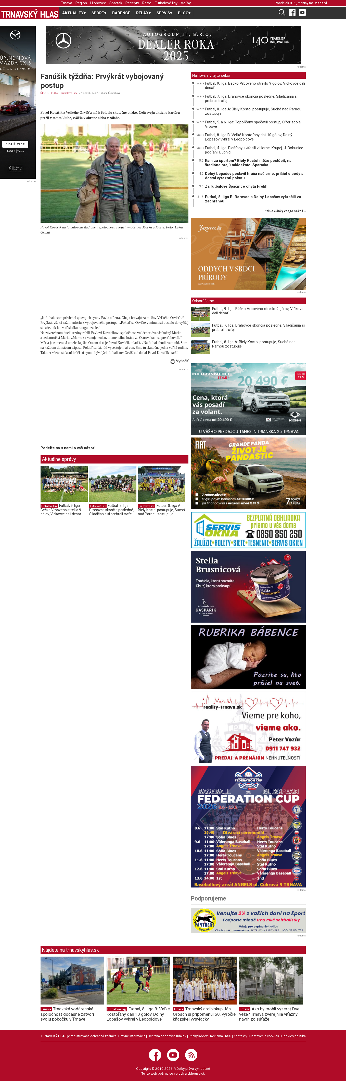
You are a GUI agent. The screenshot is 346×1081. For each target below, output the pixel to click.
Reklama (216, 1036)
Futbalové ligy (166, 3)
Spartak (115, 3)
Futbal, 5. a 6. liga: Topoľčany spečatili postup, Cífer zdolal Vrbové (253, 124)
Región (81, 3)
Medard (320, 3)
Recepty (132, 3)
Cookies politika (293, 1036)
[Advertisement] (114, 277)
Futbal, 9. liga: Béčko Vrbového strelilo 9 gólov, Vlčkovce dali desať (61, 510)
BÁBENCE (121, 13)
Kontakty (240, 1036)
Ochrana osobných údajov (167, 1036)
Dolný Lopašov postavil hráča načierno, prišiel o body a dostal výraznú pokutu (254, 175)
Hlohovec (98, 3)
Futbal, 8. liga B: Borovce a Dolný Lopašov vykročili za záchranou (253, 199)
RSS (228, 1036)
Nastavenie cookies (264, 1036)
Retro (146, 3)
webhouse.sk (195, 1073)
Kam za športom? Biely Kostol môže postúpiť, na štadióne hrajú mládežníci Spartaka (248, 162)
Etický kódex (198, 1036)
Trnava (66, 3)
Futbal (54, 92)
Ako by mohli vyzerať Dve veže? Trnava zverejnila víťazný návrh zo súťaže (269, 1014)
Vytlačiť (179, 361)
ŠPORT (45, 92)
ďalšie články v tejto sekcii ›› (285, 211)
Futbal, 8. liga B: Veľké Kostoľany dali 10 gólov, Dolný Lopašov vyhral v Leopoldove (248, 137)
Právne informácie (131, 1036)
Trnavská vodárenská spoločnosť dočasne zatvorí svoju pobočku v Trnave (67, 1014)
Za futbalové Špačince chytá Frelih (236, 186)
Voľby (186, 3)
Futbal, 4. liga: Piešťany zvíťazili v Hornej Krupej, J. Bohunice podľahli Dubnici (254, 150)
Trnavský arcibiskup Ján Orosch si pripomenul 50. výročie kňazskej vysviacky (204, 1014)
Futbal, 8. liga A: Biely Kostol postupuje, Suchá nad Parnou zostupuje (161, 510)
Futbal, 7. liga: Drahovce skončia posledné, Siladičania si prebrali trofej (111, 510)
